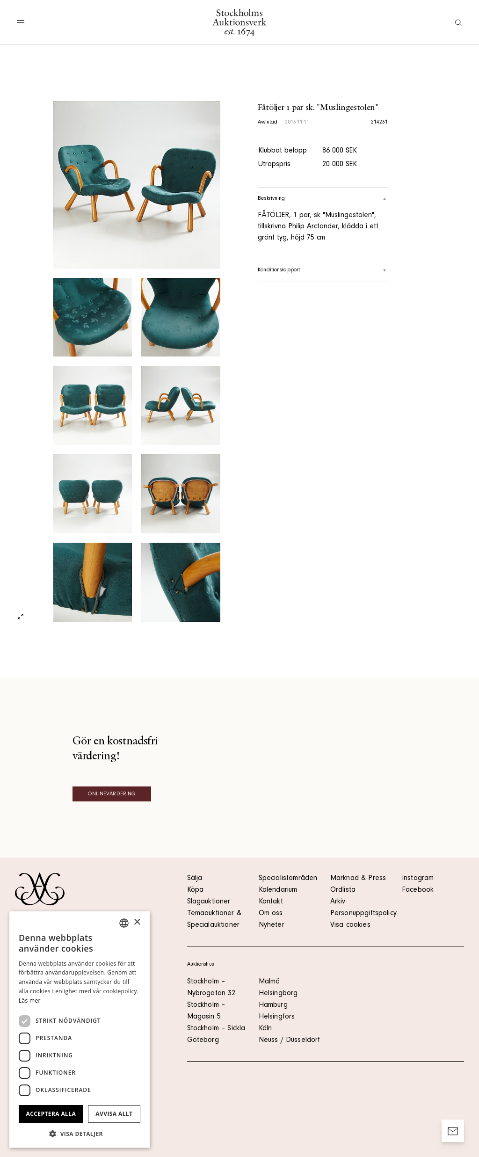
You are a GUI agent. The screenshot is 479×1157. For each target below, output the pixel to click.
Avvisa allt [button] (113, 1114)
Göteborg (203, 1040)
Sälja (195, 878)
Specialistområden (288, 878)
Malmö (269, 982)
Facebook (418, 890)
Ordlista (343, 890)
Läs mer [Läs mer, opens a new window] (30, 1000)
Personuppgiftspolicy (363, 913)
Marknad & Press (358, 878)
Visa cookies (350, 925)
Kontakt (271, 902)
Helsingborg (278, 993)
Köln (265, 1029)
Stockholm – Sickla (216, 1029)
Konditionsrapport (323, 270)
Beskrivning (323, 199)
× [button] (136, 922)
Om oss (271, 913)
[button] (79, 1133)
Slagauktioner (209, 902)
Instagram (418, 878)
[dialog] (79, 1029)
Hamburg (273, 1005)
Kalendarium (278, 890)
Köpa (195, 890)
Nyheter (271, 925)
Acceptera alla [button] (51, 1114)
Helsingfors (277, 1017)
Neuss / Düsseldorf (289, 1040)
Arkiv (338, 902)
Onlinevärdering (112, 794)
